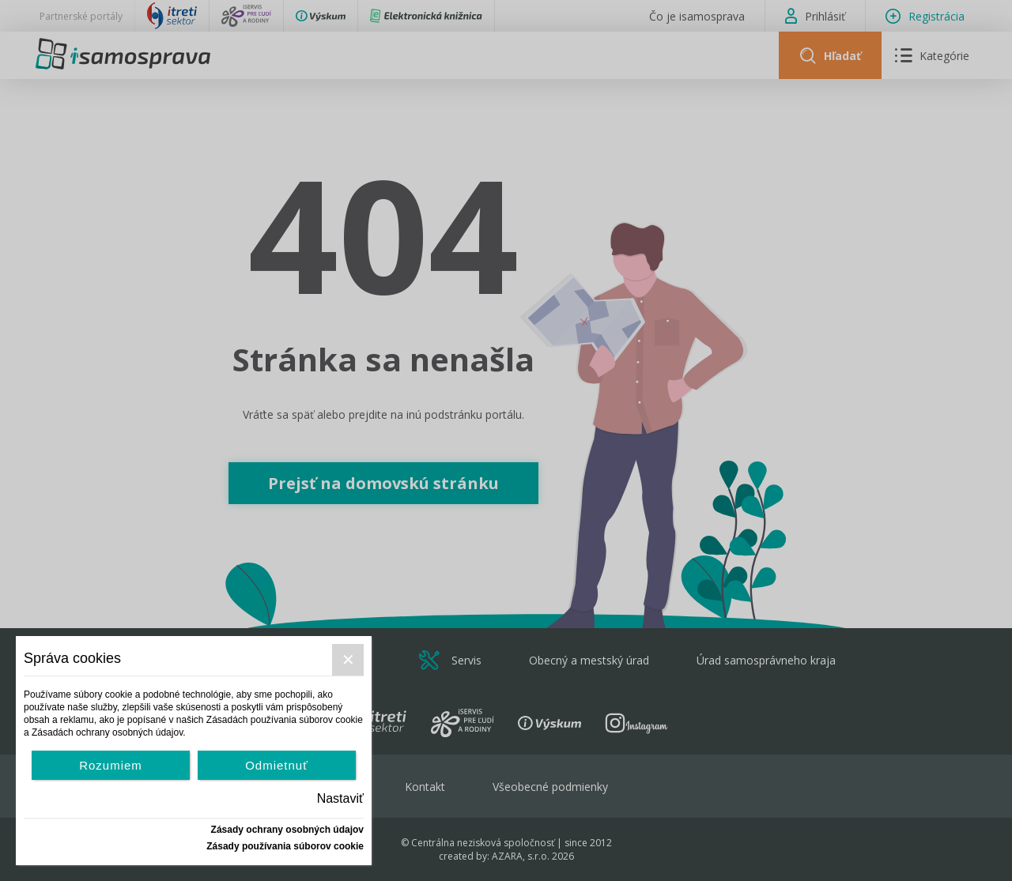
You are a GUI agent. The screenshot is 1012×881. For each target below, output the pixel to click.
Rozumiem (110, 765)
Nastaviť (340, 798)
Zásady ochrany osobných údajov (287, 829)
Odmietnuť (276, 765)
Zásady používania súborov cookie (285, 846)
